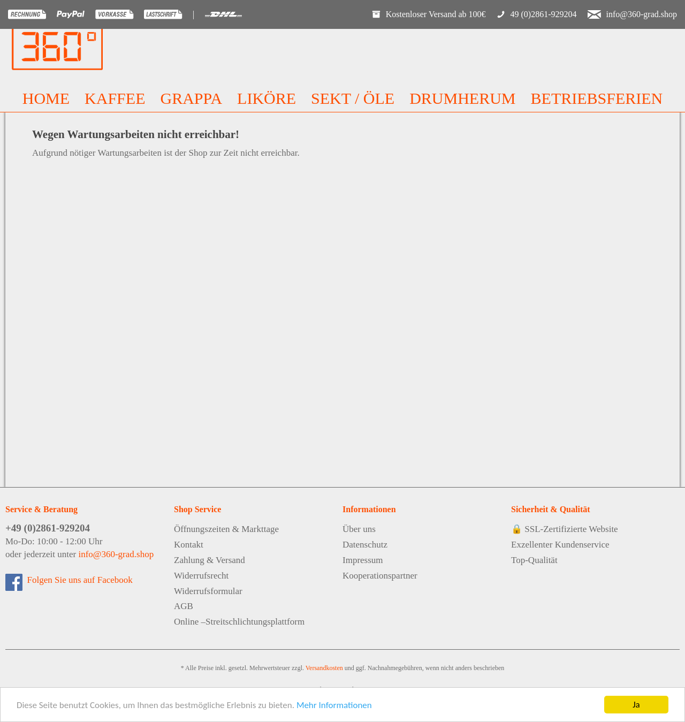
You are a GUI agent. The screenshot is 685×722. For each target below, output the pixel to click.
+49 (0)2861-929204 (47, 528)
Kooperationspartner (379, 576)
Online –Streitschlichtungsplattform (239, 622)
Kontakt (188, 544)
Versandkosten (324, 668)
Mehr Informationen (334, 705)
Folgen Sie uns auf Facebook (77, 580)
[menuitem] (46, 98)
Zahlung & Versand (209, 560)
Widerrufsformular (208, 591)
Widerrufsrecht (201, 576)
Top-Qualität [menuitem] (534, 560)
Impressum (362, 560)
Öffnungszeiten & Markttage (226, 529)
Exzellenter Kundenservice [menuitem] (560, 544)
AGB (183, 606)
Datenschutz (364, 544)
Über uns (359, 529)
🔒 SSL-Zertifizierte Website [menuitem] (564, 529)
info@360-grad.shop (116, 554)
